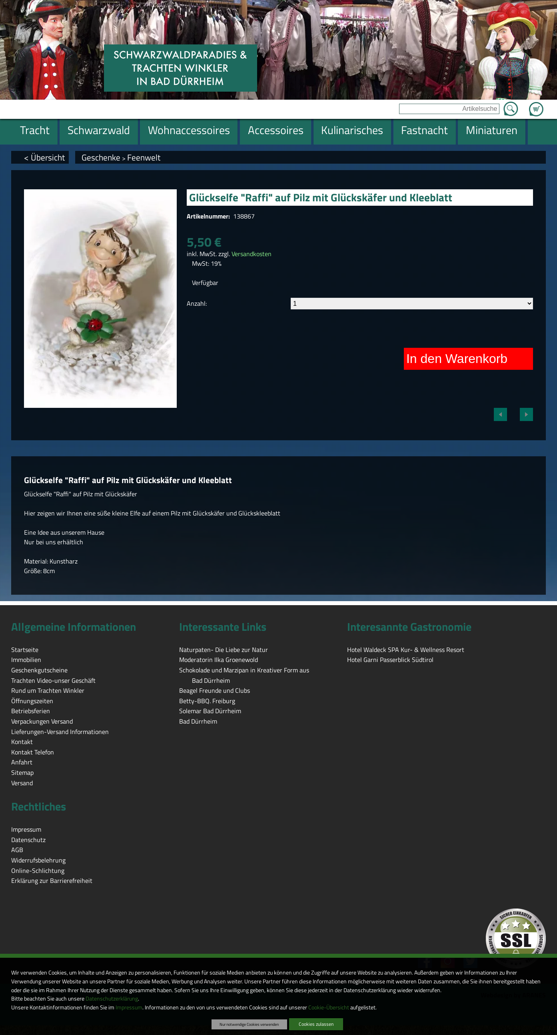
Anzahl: (197, 303)
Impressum (129, 1007)
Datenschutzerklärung (112, 998)
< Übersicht (44, 157)
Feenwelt (143, 157)
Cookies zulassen (316, 1024)
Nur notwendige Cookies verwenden (249, 1024)
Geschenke (101, 157)
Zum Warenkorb (536, 104)
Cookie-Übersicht (328, 1007)
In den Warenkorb (456, 358)
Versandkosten (252, 254)
